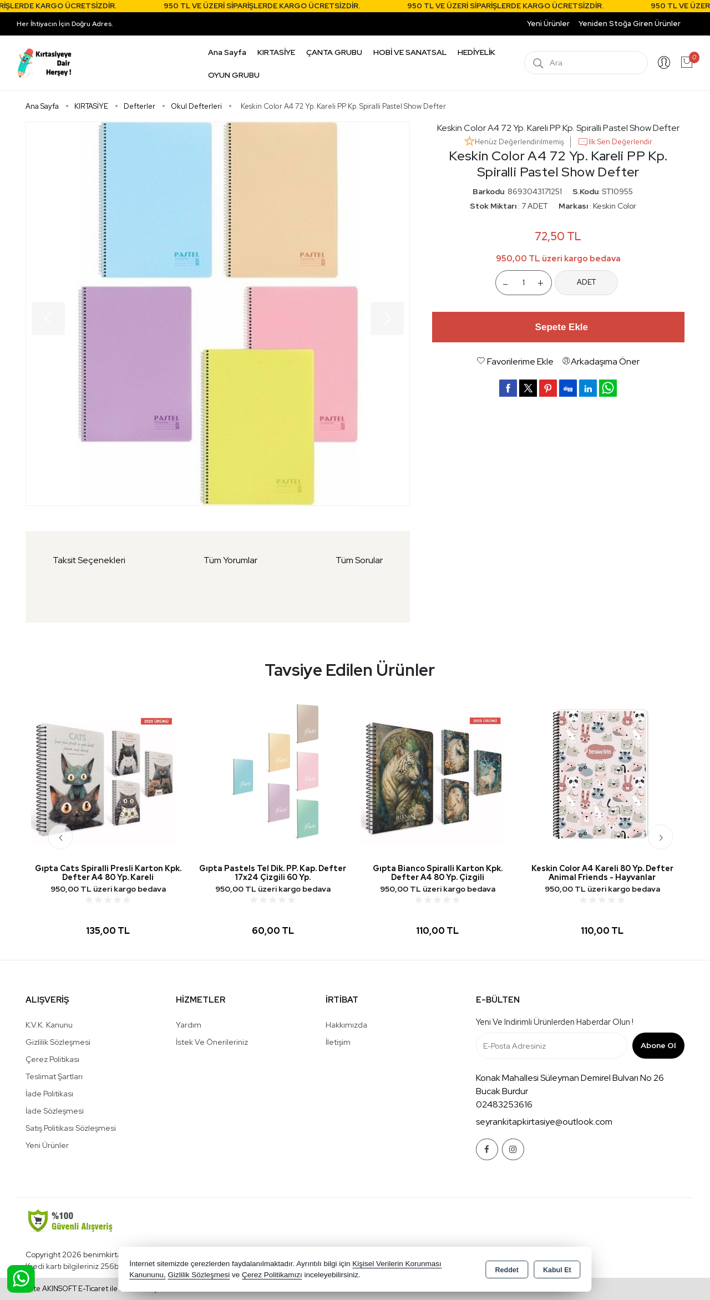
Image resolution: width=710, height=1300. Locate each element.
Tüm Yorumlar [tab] (230, 560)
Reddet (507, 1270)
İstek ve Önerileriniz (212, 1042)
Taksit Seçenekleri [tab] (89, 560)
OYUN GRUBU (234, 75)
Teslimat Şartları (54, 1076)
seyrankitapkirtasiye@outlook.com (544, 1121)
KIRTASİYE (276, 52)
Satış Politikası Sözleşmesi (71, 1128)
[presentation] (60, 836)
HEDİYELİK (476, 52)
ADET (586, 282)
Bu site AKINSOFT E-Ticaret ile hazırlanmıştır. (91, 1288)
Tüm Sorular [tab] (359, 560)
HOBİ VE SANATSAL (410, 52)
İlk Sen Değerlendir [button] (614, 142)
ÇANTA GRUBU (334, 52)
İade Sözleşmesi (55, 1111)
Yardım (188, 1025)
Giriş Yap (664, 62)
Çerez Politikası (52, 1059)
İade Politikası (49, 1094)
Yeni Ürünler (47, 1145)
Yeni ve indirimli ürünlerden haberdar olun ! (554, 1022)
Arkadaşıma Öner (601, 361)
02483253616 (504, 1104)
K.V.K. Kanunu (49, 1025)
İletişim (338, 1042)
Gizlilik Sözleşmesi (58, 1042)
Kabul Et (557, 1270)
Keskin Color (614, 206)
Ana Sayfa (227, 52)
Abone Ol (658, 1045)
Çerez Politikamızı (272, 1275)
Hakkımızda (346, 1025)
